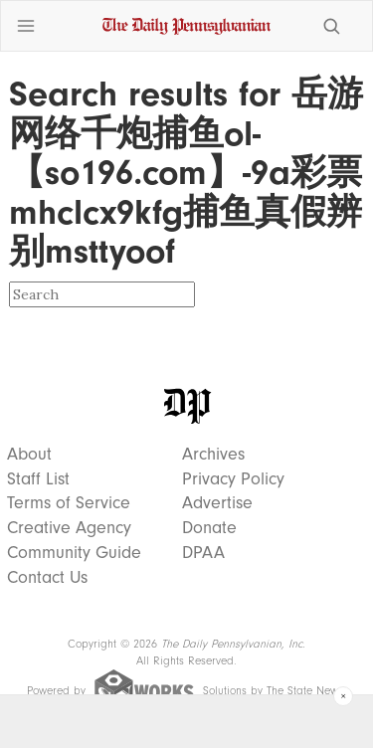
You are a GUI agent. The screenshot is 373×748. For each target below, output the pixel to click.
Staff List (38, 479)
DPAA (203, 553)
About (29, 455)
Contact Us (47, 578)
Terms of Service (68, 503)
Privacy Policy (233, 479)
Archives (213, 455)
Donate (209, 528)
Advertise (217, 503)
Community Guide (74, 553)
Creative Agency (69, 528)
